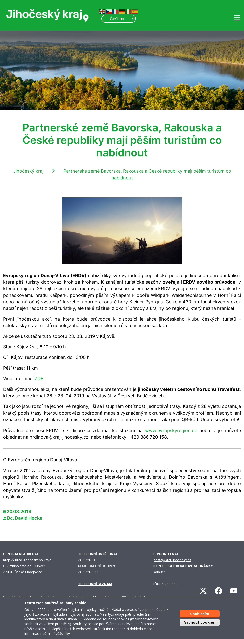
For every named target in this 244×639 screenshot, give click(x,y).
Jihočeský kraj (28, 171)
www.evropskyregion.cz (171, 430)
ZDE (39, 378)
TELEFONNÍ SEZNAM (95, 584)
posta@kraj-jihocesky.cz (172, 560)
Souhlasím (199, 613)
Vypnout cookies (199, 622)
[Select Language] (118, 19)
